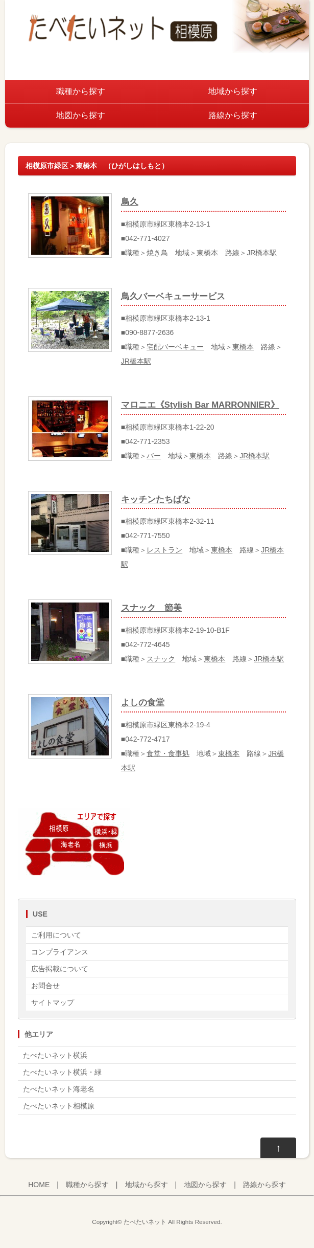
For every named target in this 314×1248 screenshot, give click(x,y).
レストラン (164, 550)
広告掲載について (59, 969)
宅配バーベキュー (175, 347)
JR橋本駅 (262, 253)
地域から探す (232, 91)
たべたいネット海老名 (58, 1089)
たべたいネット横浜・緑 (62, 1072)
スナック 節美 (151, 608)
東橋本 (207, 253)
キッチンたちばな (155, 499)
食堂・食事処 (168, 753)
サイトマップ (52, 1002)
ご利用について (56, 935)
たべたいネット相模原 (58, 1106)
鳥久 (129, 202)
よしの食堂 (142, 702)
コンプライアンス (59, 952)
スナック (161, 659)
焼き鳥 (157, 253)
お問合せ (45, 986)
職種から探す (80, 91)
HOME (39, 1184)
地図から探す (80, 115)
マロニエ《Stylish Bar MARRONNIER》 (200, 405)
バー (154, 456)
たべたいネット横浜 (55, 1055)
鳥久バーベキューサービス (173, 296)
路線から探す (232, 115)
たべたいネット (145, 1221)
